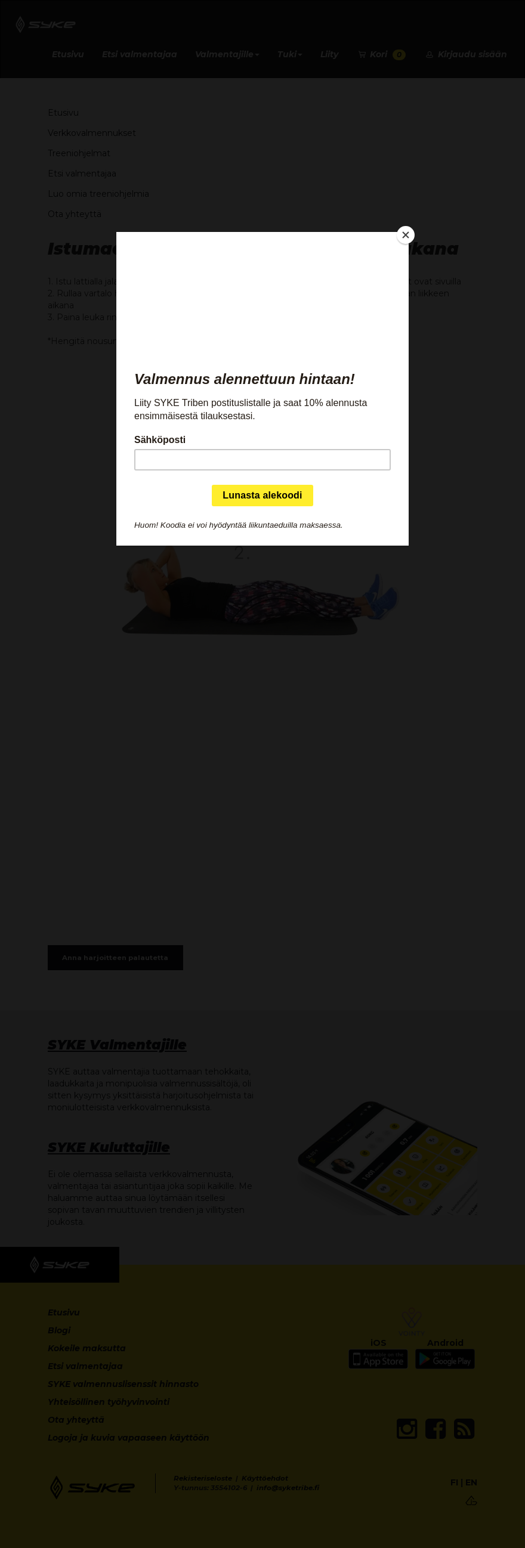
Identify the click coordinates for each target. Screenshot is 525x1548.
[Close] (406, 235)
